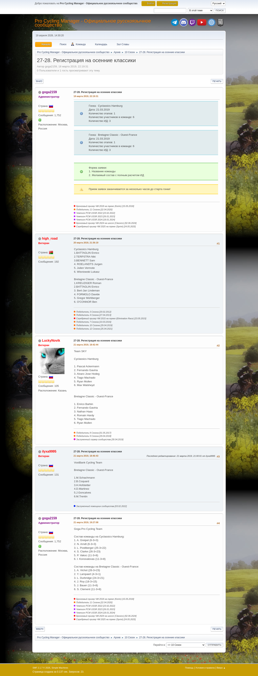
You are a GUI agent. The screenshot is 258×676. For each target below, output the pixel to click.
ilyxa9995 (49, 451)
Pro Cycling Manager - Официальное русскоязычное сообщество (93, 23)
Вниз (39, 81)
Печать (216, 81)
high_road (49, 238)
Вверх (40, 629)
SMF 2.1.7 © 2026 (41, 668)
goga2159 (49, 92)
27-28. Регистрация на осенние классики (98, 92)
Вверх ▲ (221, 668)
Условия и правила (205, 668)
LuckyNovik (51, 340)
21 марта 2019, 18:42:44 (86, 344)
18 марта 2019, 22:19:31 (86, 96)
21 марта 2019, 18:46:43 (86, 456)
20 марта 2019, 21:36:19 (86, 242)
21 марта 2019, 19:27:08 (86, 522)
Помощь (189, 668)
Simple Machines (60, 668)
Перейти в (159, 644)
